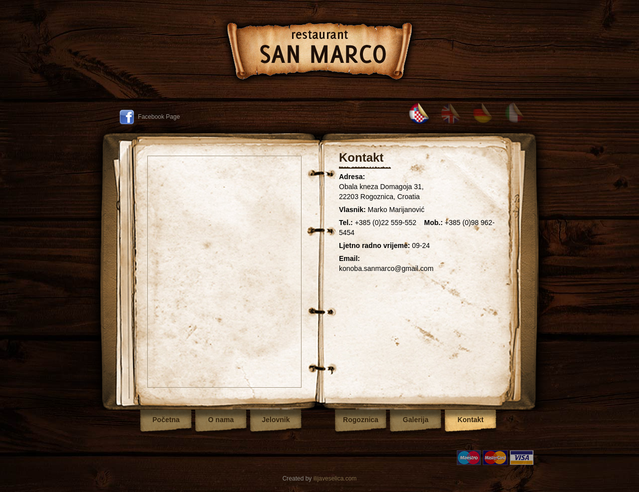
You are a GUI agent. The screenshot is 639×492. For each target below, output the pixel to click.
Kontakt (470, 420)
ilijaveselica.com (335, 478)
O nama (221, 420)
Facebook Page (149, 116)
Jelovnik (276, 420)
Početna (165, 420)
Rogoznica (360, 420)
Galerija (415, 420)
